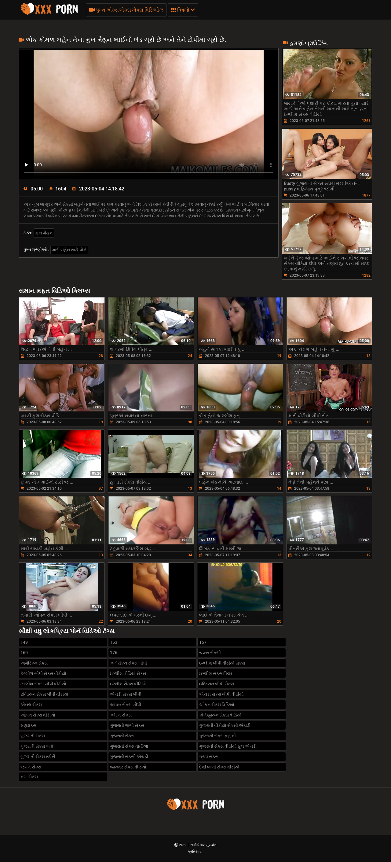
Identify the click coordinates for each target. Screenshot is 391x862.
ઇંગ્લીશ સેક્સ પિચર (215, 673)
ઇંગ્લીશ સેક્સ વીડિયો (128, 683)
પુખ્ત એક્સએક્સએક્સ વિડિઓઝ (126, 10)
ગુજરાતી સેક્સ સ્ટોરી (37, 756)
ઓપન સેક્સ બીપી (125, 704)
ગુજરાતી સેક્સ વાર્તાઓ (129, 746)
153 (113, 642)
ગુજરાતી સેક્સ (122, 735)
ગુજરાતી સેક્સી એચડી (129, 756)
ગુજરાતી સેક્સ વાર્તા (36, 746)
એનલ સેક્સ (31, 704)
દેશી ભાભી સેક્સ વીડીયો (219, 766)
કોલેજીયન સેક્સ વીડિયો (220, 715)
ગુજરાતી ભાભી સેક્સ (127, 725)
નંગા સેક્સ (29, 776)
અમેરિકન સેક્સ (34, 663)
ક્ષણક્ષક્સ (28, 725)
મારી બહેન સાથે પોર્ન (69, 249)
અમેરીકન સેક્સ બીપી (128, 663)
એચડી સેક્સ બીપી (125, 694)
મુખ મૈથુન (44, 232)
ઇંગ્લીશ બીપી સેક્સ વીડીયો (43, 673)
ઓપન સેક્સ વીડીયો (37, 715)
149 (24, 642)
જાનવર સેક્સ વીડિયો (128, 766)
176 (113, 652)
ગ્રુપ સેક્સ (208, 756)
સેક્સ (183, 845)
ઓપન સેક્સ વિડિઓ (216, 704)
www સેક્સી (210, 652)
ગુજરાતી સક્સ (32, 735)
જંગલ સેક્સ (30, 766)
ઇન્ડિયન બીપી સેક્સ (216, 683)
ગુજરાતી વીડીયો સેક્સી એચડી (224, 725)
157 (202, 642)
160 (24, 652)
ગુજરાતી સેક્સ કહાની (217, 735)
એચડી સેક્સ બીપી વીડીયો (221, 694)
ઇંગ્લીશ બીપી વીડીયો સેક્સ (222, 663)
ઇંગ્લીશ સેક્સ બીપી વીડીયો (43, 683)
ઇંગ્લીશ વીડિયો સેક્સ (128, 673)
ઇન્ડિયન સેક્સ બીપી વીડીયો (44, 694)
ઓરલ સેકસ (121, 715)
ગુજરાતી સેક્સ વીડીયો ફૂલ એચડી (228, 746)
